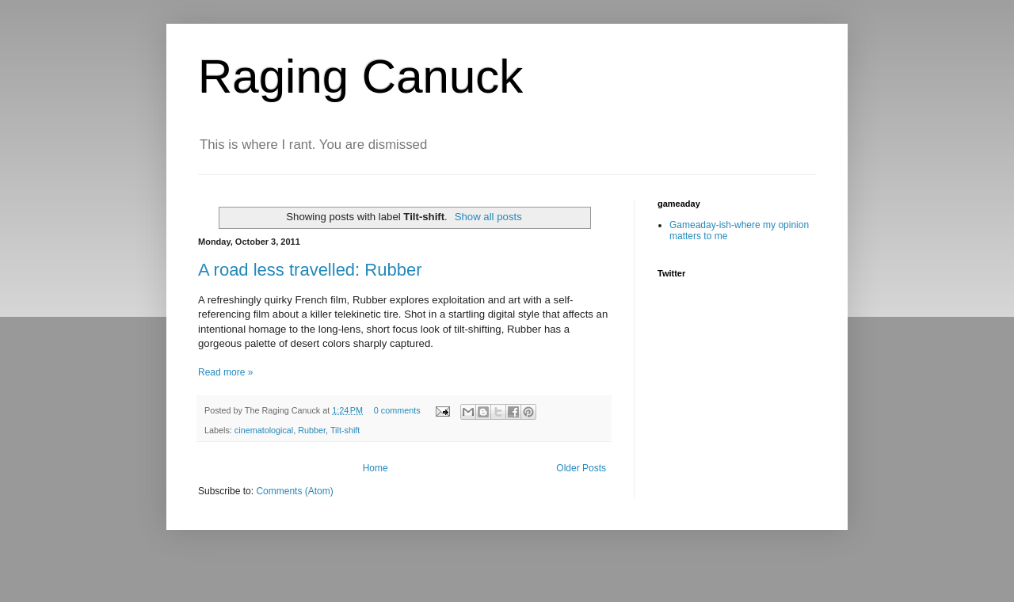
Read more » (225, 372)
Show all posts (488, 217)
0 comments (397, 410)
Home (375, 468)
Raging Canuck (360, 76)
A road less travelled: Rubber (310, 270)
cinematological (263, 430)
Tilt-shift (345, 430)
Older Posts (581, 468)
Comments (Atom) (294, 491)
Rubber (312, 430)
